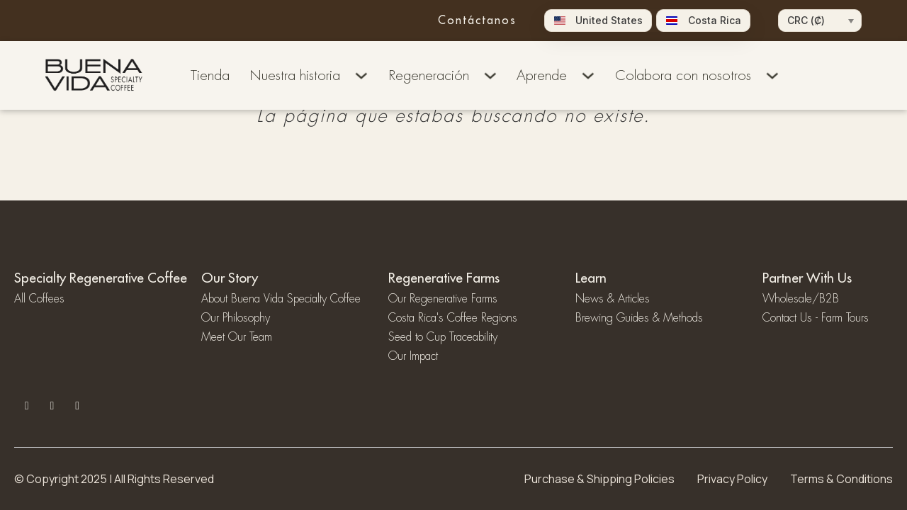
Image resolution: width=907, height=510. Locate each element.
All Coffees (39, 299)
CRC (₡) (806, 20)
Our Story (229, 277)
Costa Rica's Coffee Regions (452, 318)
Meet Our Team (236, 337)
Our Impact (413, 356)
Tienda (210, 75)
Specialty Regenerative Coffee (100, 277)
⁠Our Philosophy (235, 318)
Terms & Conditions (841, 479)
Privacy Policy (732, 479)
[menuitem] (598, 20)
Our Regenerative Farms (442, 299)
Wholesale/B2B (800, 299)
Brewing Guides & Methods (639, 318)
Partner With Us (807, 277)
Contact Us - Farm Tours (815, 318)
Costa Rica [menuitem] (714, 21)
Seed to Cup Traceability (442, 337)
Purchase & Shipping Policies (599, 479)
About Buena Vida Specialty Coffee (281, 299)
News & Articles (612, 299)
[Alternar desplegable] (361, 76)
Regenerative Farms (444, 277)
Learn (591, 277)
